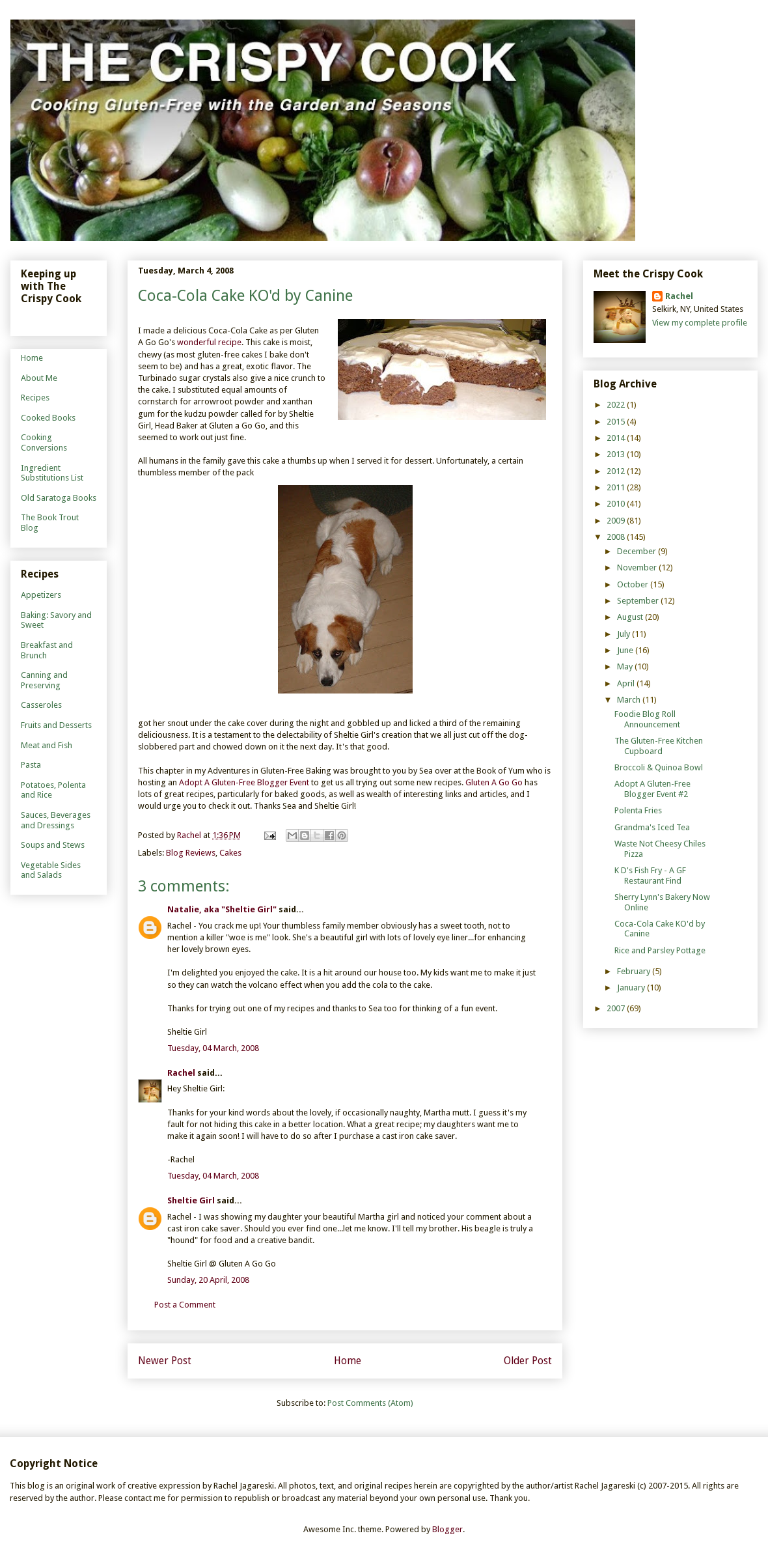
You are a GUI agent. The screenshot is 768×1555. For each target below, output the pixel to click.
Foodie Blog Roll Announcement (647, 719)
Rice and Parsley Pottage (660, 950)
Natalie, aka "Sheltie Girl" (222, 909)
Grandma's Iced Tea (652, 827)
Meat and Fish (46, 745)
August (631, 617)
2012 (617, 471)
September (639, 601)
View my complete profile (699, 323)
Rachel (181, 1073)
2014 (617, 438)
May (626, 666)
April (627, 683)
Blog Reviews (190, 853)
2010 (617, 504)
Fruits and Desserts (56, 725)
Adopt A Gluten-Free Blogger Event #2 (652, 789)
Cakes (230, 853)
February (634, 971)
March (629, 700)
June (626, 650)
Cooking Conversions (44, 442)
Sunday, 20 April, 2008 (208, 1280)
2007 (617, 1008)
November (638, 567)
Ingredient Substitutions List (52, 473)
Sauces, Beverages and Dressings (55, 820)
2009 (617, 520)
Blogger (447, 1529)
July (624, 634)
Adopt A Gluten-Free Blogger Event (244, 782)
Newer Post (164, 1360)
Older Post (528, 1360)
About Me (39, 378)
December (637, 551)
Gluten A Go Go (495, 782)
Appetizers (41, 595)
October (633, 584)
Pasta (31, 765)
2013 (617, 454)
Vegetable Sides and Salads (51, 870)
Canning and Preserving (44, 680)
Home (347, 1360)
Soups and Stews (53, 845)
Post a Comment (184, 1305)
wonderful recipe (209, 342)
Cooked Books (48, 418)
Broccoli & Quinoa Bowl (658, 767)
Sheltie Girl (191, 1200)
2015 (617, 422)
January (632, 987)
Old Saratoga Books (58, 498)
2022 (617, 405)
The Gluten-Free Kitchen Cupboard (658, 746)
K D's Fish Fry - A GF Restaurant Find (650, 875)
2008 (617, 537)
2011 (617, 487)
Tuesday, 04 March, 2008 (213, 1048)
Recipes (35, 397)
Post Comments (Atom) (370, 1403)
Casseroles (41, 705)
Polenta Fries (638, 810)
